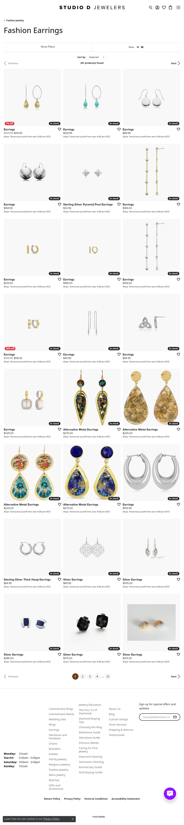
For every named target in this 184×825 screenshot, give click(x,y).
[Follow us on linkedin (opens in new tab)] (160, 739)
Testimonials (117, 735)
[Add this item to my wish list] (58, 129)
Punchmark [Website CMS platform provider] (99, 816)
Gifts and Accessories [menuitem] (56, 787)
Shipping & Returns (121, 730)
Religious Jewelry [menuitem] (59, 764)
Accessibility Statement (125, 798)
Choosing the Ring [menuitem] (90, 727)
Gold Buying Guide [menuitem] (90, 772)
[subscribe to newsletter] (175, 717)
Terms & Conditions (96, 798)
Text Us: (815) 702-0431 (20, 704)
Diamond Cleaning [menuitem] (90, 756)
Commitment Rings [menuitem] (61, 709)
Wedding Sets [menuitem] (57, 719)
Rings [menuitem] (52, 724)
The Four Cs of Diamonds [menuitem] (88, 711)
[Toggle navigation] (178, 7)
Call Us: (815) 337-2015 (20, 709)
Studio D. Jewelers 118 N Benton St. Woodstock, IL (16, 731)
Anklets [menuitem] (53, 754)
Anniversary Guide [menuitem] (90, 767)
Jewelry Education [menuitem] (90, 705)
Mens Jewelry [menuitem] (57, 775)
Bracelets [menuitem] (54, 749)
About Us (114, 709)
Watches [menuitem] (54, 780)
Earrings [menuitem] (54, 730)
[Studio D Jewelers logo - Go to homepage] (92, 7)
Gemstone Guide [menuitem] (89, 737)
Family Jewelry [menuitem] (58, 759)
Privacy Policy (72, 798)
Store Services (117, 724)
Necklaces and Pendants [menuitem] (58, 736)
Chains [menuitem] (53, 743)
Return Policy (52, 798)
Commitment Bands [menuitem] (61, 714)
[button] (150, 7)
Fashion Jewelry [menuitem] (58, 769)
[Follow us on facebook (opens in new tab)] (142, 739)
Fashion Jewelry (15, 20)
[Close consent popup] (73, 819)
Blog (112, 714)
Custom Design (118, 719)
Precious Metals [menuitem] (89, 743)
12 (107, 676)
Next (174, 63)
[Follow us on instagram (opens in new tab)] (151, 739)
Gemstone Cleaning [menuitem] (91, 762)
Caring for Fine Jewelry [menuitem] (88, 749)
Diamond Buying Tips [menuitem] (89, 720)
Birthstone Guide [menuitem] (89, 732)
